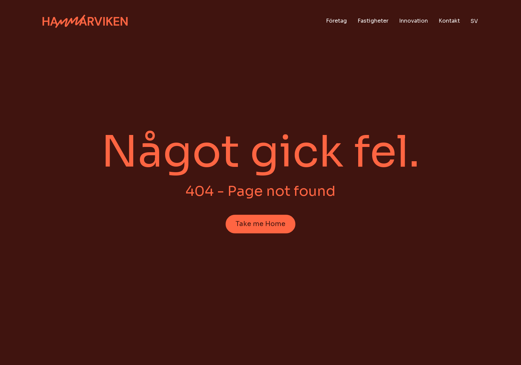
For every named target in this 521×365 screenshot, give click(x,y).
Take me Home (260, 224)
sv (474, 21)
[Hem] (85, 21)
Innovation (413, 20)
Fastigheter (373, 20)
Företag (336, 20)
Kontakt (449, 20)
